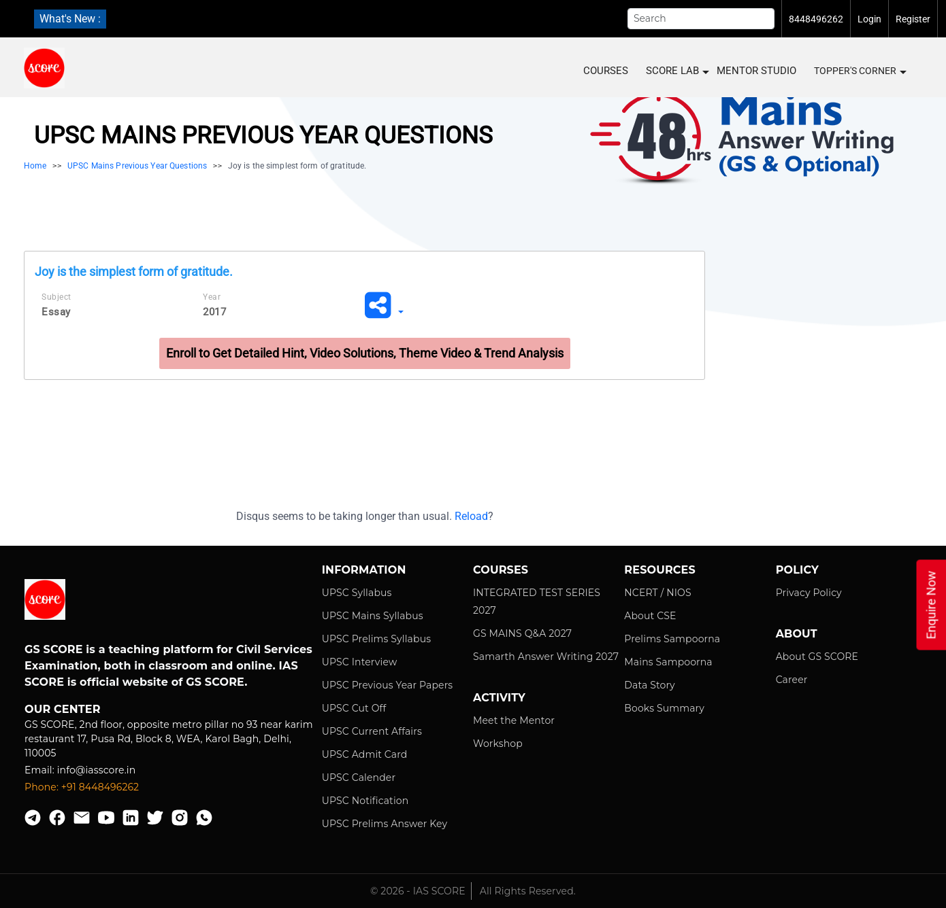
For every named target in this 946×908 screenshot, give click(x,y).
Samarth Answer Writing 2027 (546, 656)
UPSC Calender (359, 777)
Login (869, 19)
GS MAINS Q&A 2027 (522, 633)
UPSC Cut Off (354, 708)
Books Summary (664, 708)
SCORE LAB (677, 71)
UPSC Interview (359, 662)
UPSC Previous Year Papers (387, 685)
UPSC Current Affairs (372, 731)
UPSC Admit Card (365, 754)
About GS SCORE (817, 656)
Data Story (649, 685)
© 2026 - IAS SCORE (418, 891)
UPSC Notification (365, 800)
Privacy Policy (809, 593)
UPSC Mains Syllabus (372, 616)
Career (792, 680)
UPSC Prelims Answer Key (385, 824)
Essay (56, 312)
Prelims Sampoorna (672, 639)
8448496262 (816, 19)
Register (913, 19)
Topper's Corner (859, 71)
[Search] (700, 18)
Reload (471, 516)
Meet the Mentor (514, 720)
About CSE (650, 616)
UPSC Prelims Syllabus (376, 639)
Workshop (498, 743)
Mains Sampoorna (668, 662)
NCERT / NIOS (657, 593)
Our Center (63, 709)
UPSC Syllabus (357, 593)
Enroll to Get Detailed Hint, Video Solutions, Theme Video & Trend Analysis (365, 353)
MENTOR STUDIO (756, 71)
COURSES (605, 71)
